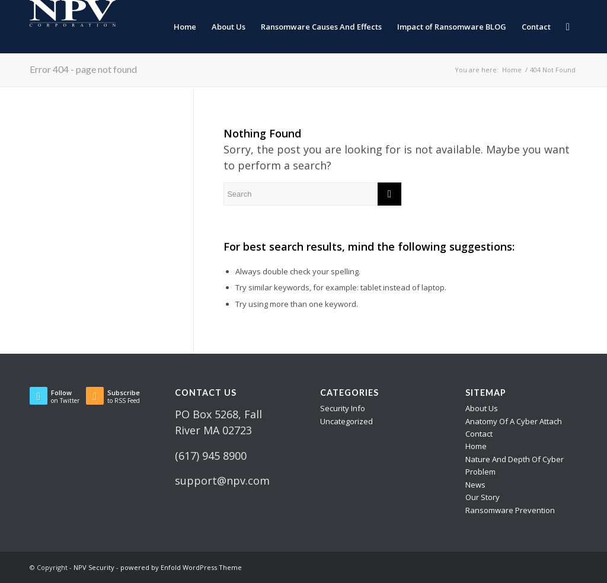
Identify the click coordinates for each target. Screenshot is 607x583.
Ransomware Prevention (510, 510)
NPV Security (94, 567)
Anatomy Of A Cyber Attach (513, 421)
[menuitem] (185, 26)
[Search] (567, 26)
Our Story (482, 497)
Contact (479, 433)
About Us (481, 408)
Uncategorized (346, 421)
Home (476, 446)
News (475, 484)
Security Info (342, 408)
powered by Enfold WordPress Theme (181, 567)
